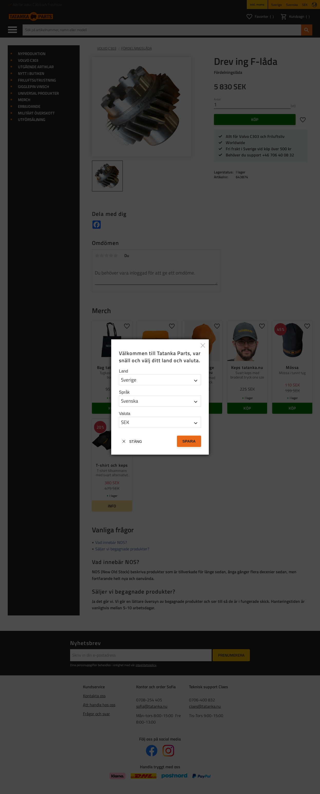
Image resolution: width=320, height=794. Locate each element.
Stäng (135, 441)
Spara (189, 441)
